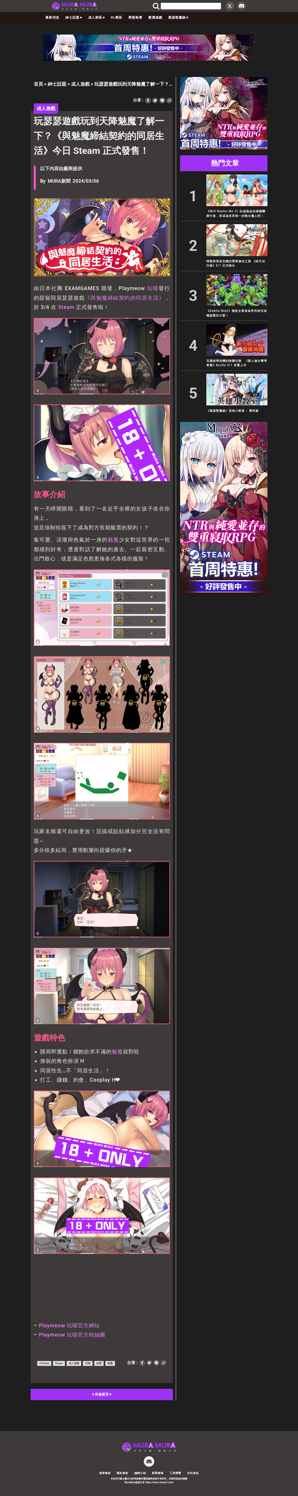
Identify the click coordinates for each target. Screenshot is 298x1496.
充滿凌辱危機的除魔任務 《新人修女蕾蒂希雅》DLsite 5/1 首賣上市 (236, 363)
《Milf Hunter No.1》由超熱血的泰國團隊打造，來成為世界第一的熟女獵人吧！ (235, 213)
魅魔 (113, 540)
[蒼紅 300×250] (223, 148)
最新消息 (52, 17)
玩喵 (153, 288)
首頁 (38, 84)
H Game (44, 1363)
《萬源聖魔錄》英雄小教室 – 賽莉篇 (232, 411)
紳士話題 (73, 17)
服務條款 (105, 1473)
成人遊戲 (80, 84)
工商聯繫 (175, 1473)
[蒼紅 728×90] (149, 59)
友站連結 (193, 1473)
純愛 (99, 1363)
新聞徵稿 (158, 1473)
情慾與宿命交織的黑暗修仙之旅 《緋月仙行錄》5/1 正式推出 (235, 263)
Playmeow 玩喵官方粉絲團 (72, 1335)
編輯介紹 (140, 1473)
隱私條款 (122, 1473)
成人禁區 (96, 17)
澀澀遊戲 (155, 17)
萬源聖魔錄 (178, 17)
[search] (191, 6)
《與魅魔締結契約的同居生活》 (125, 298)
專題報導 (135, 17)
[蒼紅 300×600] (223, 594)
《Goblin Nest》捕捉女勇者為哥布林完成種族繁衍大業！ (236, 313)
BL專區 (116, 17)
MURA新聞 (59, 181)
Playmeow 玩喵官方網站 (69, 1325)
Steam (66, 307)
